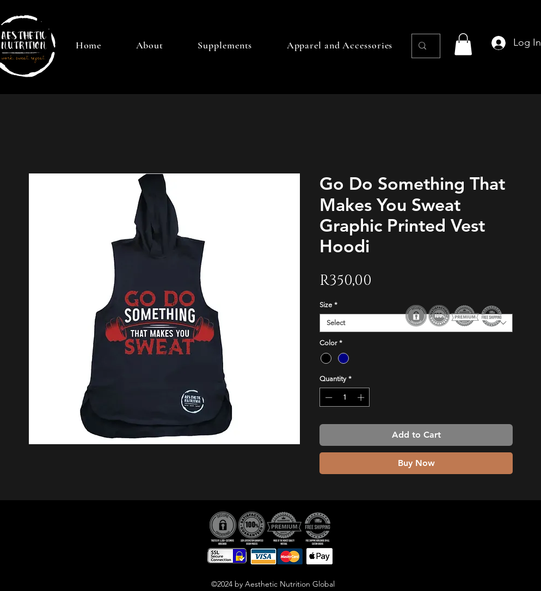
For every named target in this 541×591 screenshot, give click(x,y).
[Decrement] (327, 397)
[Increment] (361, 397)
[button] (463, 44)
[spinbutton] (344, 397)
